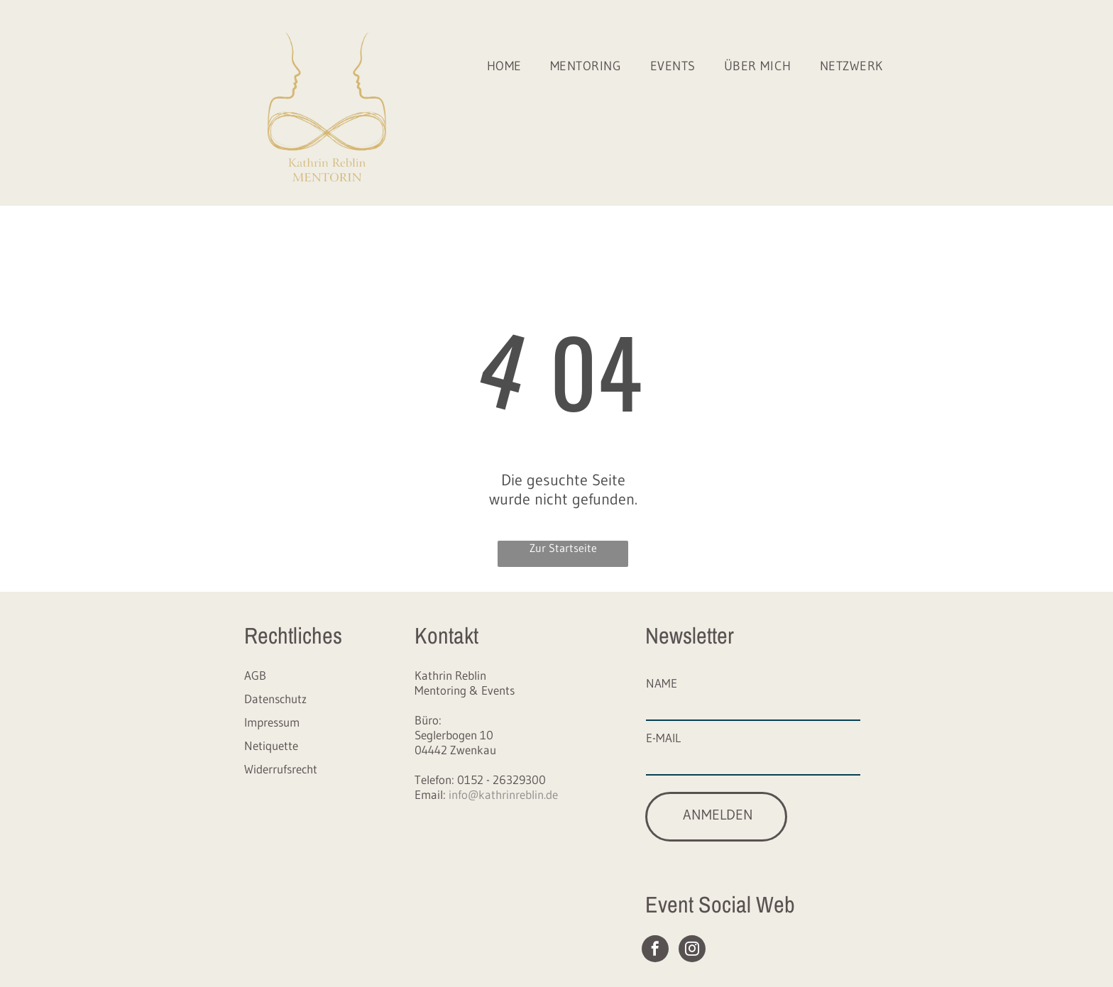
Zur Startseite (563, 548)
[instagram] (692, 950)
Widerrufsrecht (280, 768)
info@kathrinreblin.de (503, 794)
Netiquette (271, 745)
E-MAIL (663, 737)
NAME (661, 683)
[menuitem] (504, 66)
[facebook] (655, 950)
